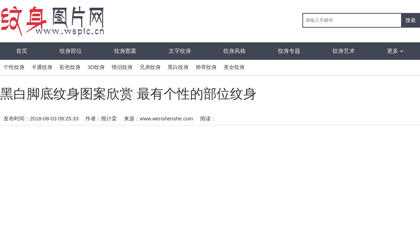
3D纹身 (96, 67)
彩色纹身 (69, 67)
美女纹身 (234, 67)
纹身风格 (234, 51)
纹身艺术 (343, 51)
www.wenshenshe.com (166, 118)
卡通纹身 (41, 67)
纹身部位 (70, 51)
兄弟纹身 (150, 67)
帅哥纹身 (206, 67)
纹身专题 (289, 51)
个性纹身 (14, 67)
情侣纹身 (122, 67)
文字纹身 (180, 51)
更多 (395, 51)
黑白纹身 (178, 67)
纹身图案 (125, 51)
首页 (21, 51)
